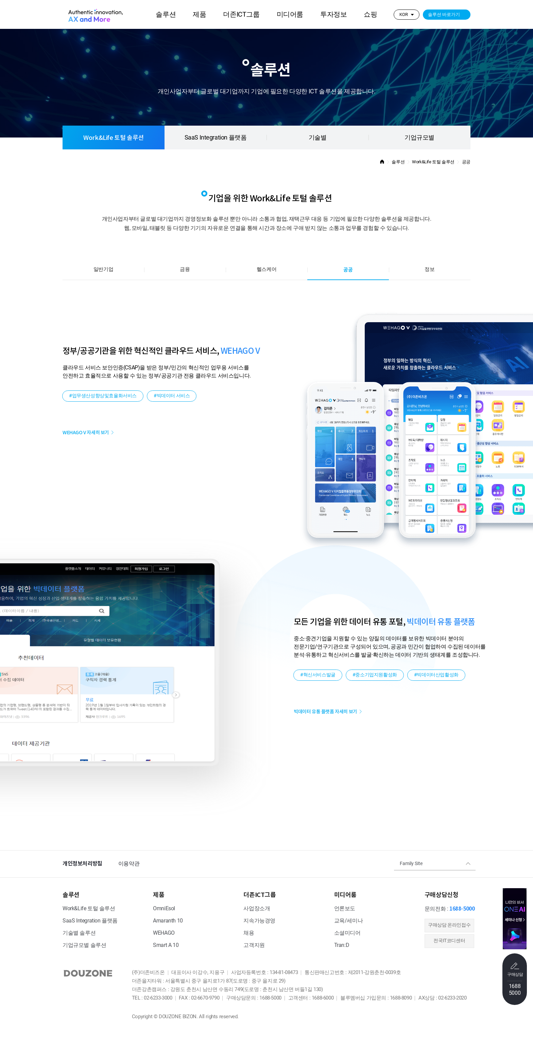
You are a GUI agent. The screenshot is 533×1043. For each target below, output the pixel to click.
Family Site (411, 863)
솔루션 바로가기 (444, 14)
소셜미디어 (347, 933)
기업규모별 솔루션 (84, 945)
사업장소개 (256, 909)
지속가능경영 (259, 921)
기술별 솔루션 (79, 933)
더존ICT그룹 (241, 14)
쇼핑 (370, 14)
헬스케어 (266, 269)
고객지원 (253, 945)
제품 (199, 14)
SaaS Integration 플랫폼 (216, 137)
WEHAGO (164, 933)
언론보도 (344, 909)
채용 (248, 933)
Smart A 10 (165, 945)
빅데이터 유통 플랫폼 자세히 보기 (325, 712)
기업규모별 (419, 137)
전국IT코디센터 (449, 941)
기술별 (318, 137)
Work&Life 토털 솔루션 (113, 138)
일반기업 (103, 269)
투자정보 (333, 14)
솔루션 (166, 14)
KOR (403, 14)
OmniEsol (164, 909)
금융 (185, 269)
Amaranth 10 (168, 921)
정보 (429, 269)
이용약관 (128, 864)
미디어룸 (290, 14)
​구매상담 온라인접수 (449, 925)
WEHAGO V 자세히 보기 (86, 433)
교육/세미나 (348, 921)
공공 (348, 270)
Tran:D (341, 945)
